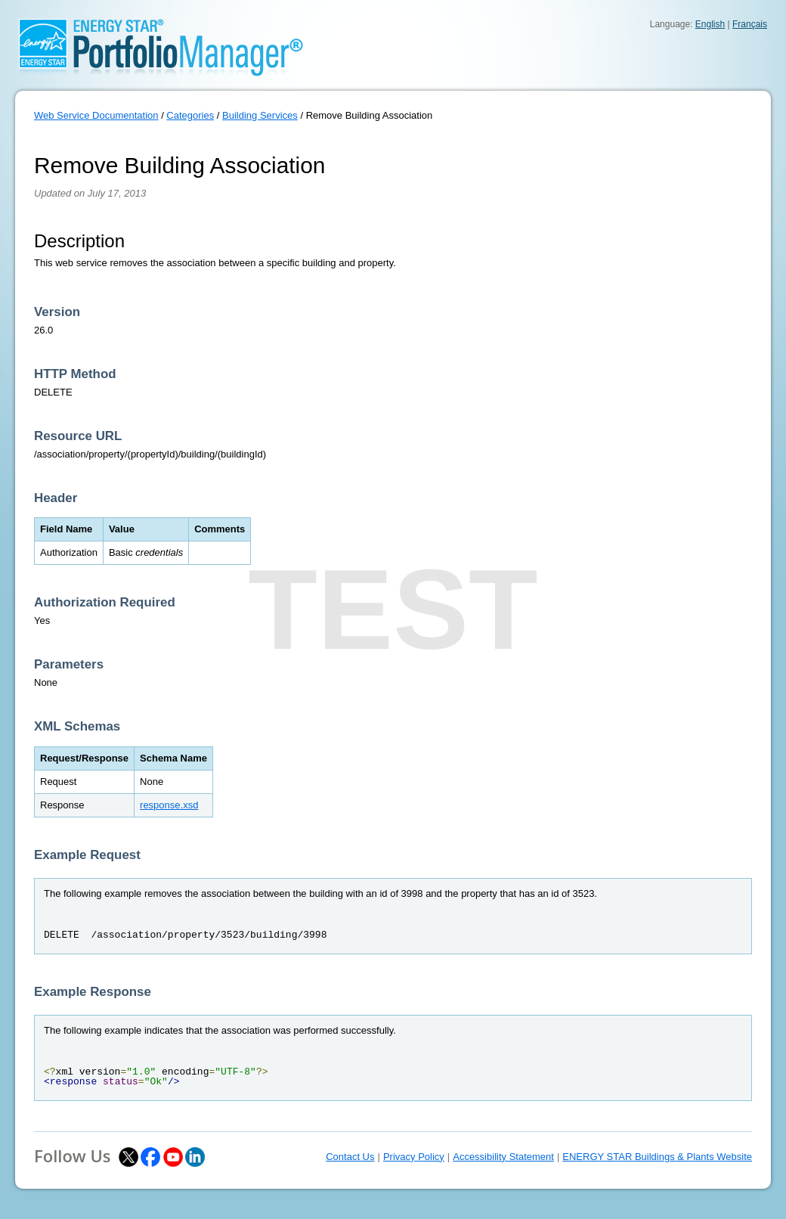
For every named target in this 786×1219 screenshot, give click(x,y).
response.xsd (169, 805)
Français (749, 24)
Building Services (260, 115)
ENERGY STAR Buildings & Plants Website (657, 1156)
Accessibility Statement (503, 1156)
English (710, 24)
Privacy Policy (413, 1156)
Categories (190, 115)
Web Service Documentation (96, 115)
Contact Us (350, 1156)
